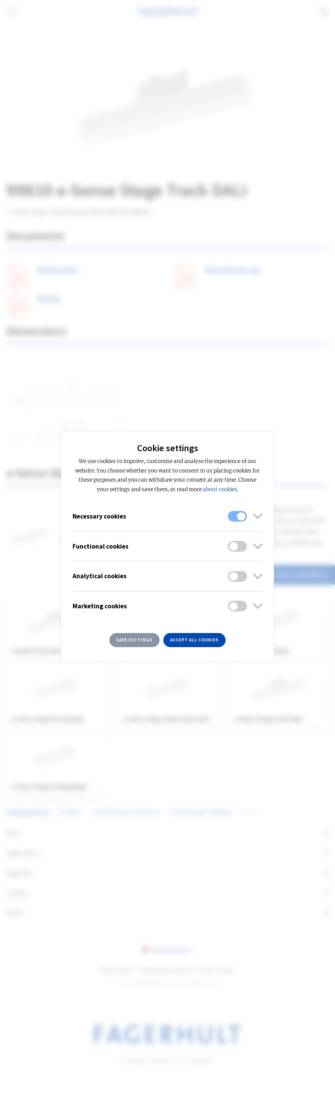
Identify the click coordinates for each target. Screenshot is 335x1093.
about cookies (220, 489)
